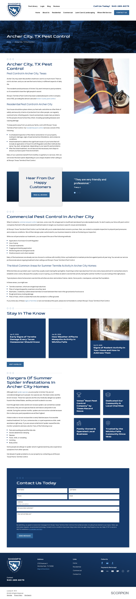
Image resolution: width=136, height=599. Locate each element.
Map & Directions (43, 569)
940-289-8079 (120, 6)
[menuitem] (9, 595)
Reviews (56, 6)
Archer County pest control (43, 98)
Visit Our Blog (15, 364)
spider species (20, 392)
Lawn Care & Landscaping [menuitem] (85, 12)
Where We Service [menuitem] (104, 12)
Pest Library (32, 6)
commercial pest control (28, 225)
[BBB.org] (112, 563)
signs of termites (31, 303)
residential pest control (32, 128)
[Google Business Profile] (107, 563)
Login (42, 6)
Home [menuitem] (37, 12)
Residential (77, 567)
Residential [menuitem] (56, 12)
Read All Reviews (37, 195)
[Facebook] (102, 563)
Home (75, 563)
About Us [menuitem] (46, 12)
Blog (49, 6)
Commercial (77, 570)
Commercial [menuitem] (68, 12)
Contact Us (121, 12)
